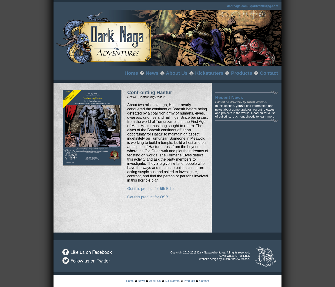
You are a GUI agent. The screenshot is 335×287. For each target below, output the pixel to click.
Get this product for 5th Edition (152, 189)
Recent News (229, 97)
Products (241, 73)
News (152, 73)
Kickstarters (209, 73)
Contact (269, 73)
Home (131, 73)
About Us (177, 73)
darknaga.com (237, 6)
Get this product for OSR (147, 197)
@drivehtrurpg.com (264, 6)
